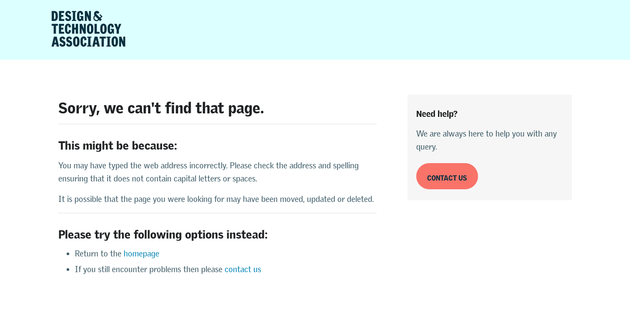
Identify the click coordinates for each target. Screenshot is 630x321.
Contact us (447, 176)
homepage (141, 254)
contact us (243, 269)
